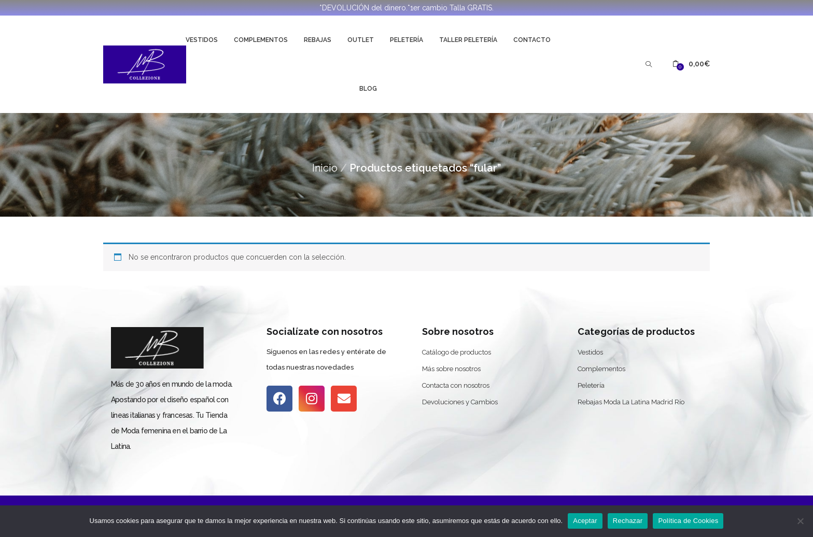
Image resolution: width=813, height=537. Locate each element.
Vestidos (202, 40)
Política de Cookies (688, 521)
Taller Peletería (468, 40)
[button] (691, 64)
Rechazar (628, 521)
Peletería (406, 40)
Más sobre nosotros (451, 369)
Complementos (261, 40)
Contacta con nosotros (455, 385)
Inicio (325, 168)
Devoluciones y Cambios (460, 402)
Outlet (360, 40)
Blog (368, 88)
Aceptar (585, 521)
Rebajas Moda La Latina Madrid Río (631, 402)
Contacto (532, 40)
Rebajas (317, 40)
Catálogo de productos (456, 352)
